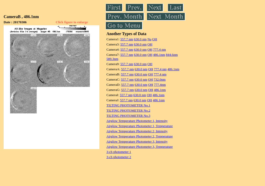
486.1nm (159, 55)
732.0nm (160, 79)
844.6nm (172, 55)
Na (149, 39)
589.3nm (112, 59)
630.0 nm (140, 39)
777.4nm (160, 85)
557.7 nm (126, 39)
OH (154, 39)
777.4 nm (159, 49)
